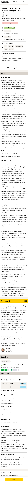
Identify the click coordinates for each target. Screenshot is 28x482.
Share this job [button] (6, 472)
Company (17, 68)
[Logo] (5, 2)
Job (9, 68)
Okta (19, 11)
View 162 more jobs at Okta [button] (9, 475)
